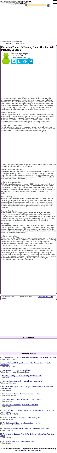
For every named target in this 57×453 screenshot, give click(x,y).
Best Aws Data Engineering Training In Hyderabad (20, 405)
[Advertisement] (28, 24)
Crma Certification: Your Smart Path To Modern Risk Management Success (29, 357)
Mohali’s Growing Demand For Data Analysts (19, 441)
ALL (1, 43)
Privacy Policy (22, 450)
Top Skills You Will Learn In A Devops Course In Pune (22, 423)
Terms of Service (35, 450)
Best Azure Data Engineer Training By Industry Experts (21, 399)
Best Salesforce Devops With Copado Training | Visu (21, 394)
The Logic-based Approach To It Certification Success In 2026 (24, 381)
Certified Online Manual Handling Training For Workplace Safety (26, 428)
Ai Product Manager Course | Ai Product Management (22, 417)
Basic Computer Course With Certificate (16, 370)
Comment (14, 57)
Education (9, 43)
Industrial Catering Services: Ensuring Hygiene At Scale (22, 376)
